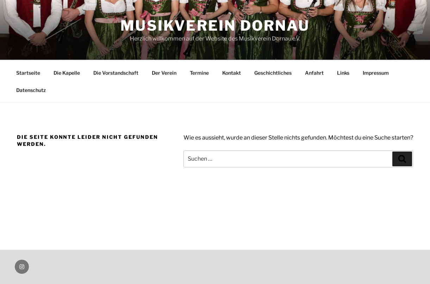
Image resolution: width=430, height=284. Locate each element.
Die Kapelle (67, 73)
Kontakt (231, 73)
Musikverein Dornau (215, 25)
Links (343, 73)
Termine (199, 73)
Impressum (376, 73)
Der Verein (164, 73)
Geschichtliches (273, 73)
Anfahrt (314, 73)
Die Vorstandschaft (115, 73)
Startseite (28, 73)
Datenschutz (31, 90)
